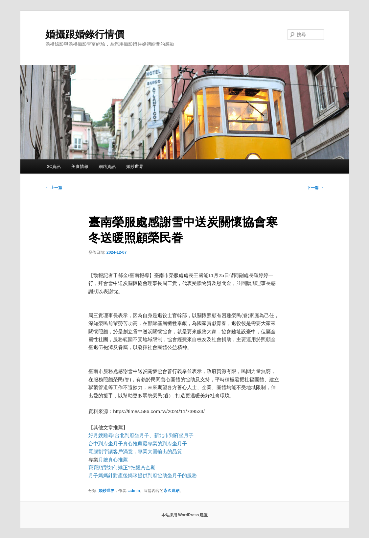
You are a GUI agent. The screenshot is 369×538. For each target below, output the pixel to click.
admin (134, 490)
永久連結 (171, 490)
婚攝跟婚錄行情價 (84, 34)
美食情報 (79, 166)
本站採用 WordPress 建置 (184, 515)
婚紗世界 (134, 166)
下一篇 (315, 187)
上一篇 (53, 187)
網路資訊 (107, 166)
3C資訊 (54, 166)
